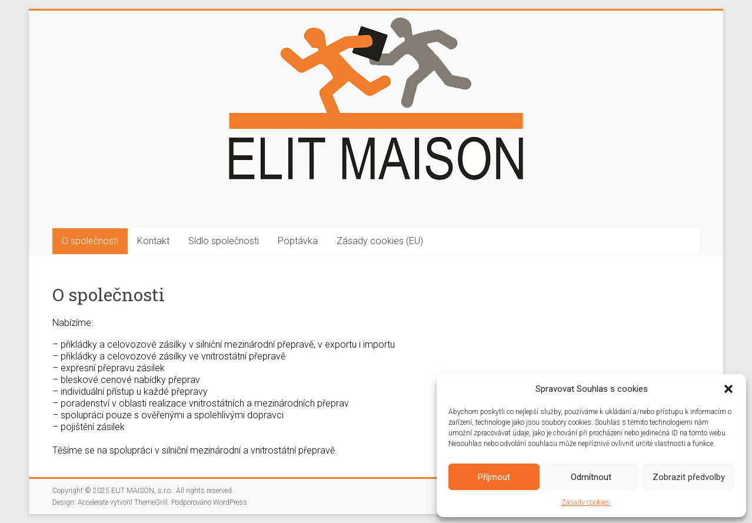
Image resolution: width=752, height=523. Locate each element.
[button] (728, 389)
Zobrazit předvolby (689, 477)
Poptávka (298, 240)
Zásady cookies (585, 502)
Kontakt (153, 240)
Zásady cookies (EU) (380, 240)
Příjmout (494, 477)
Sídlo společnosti (223, 240)
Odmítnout (591, 477)
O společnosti (90, 240)
